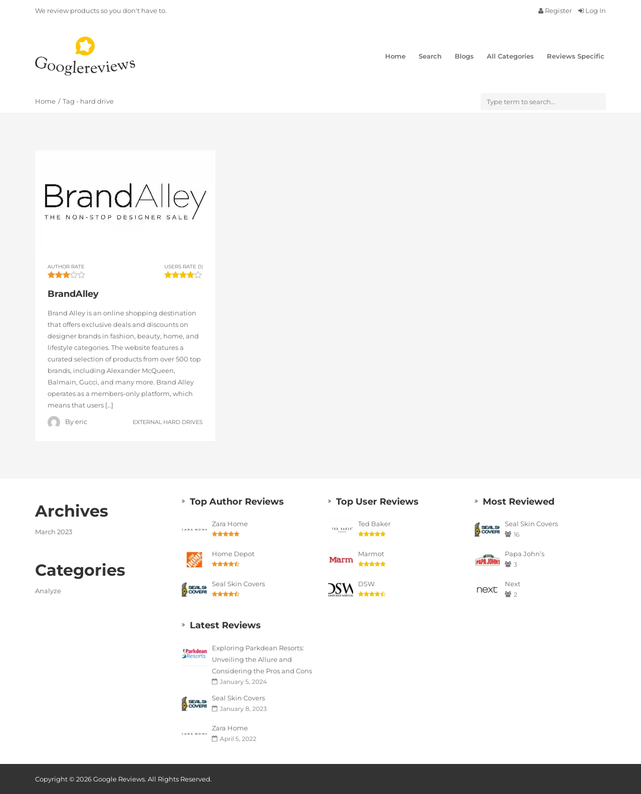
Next (512, 584)
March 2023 (53, 532)
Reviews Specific (575, 56)
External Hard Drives (168, 421)
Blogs (464, 56)
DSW (366, 584)
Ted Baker (374, 524)
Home (395, 56)
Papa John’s (524, 554)
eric (81, 422)
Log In (592, 11)
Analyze (48, 591)
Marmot (371, 554)
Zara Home (230, 524)
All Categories (510, 56)
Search (430, 56)
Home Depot (233, 554)
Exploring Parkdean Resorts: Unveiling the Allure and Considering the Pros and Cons (262, 659)
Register (555, 11)
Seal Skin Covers (238, 584)
